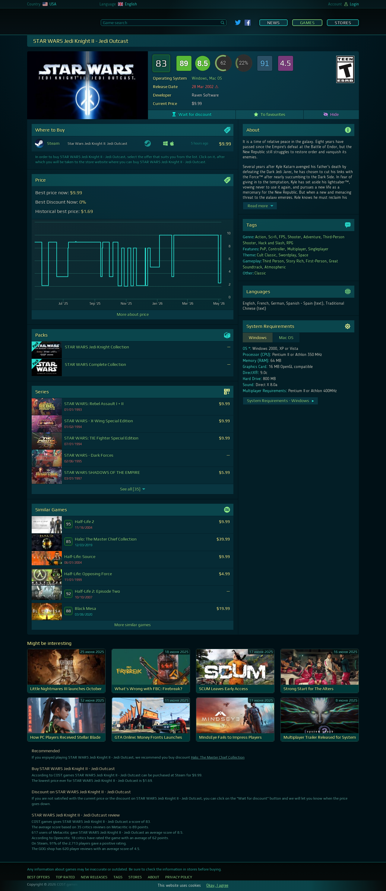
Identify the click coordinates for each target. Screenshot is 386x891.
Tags (117, 877)
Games (307, 22)
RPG (289, 243)
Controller (276, 249)
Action (260, 237)
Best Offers (38, 877)
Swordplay (287, 255)
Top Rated (65, 877)
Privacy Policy (178, 877)
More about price (133, 314)
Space (303, 255)
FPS (282, 237)
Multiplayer (296, 249)
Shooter (294, 237)
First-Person (316, 261)
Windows (199, 78)
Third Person (273, 261)
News (273, 22)
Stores (343, 22)
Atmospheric (275, 267)
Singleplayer (318, 249)
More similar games (132, 624)
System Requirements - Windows (281, 400)
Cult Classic (266, 255)
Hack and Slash (271, 243)
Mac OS (215, 78)
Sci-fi (272, 237)
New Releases (94, 877)
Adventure (312, 237)
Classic (260, 273)
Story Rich (295, 261)
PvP (263, 249)
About (153, 877)
